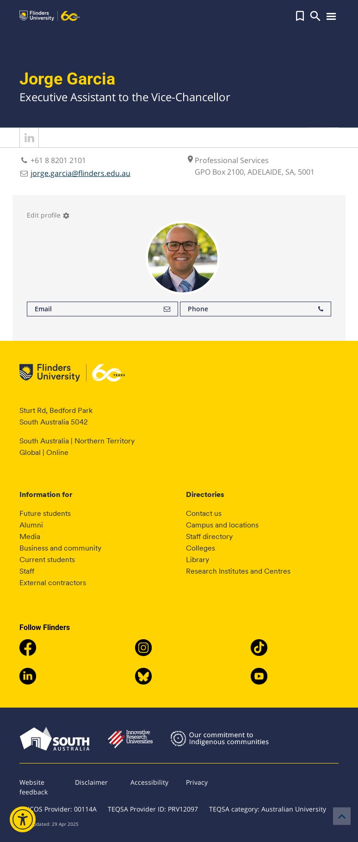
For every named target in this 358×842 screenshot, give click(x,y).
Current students (47, 559)
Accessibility (149, 782)
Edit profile (48, 215)
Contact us (204, 513)
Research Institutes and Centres (238, 571)
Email (102, 309)
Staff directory (209, 536)
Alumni (31, 525)
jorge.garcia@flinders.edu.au (80, 173)
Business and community (60, 548)
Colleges (200, 548)
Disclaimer (91, 782)
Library (197, 559)
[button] (300, 16)
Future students (45, 513)
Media (29, 536)
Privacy (197, 782)
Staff (26, 571)
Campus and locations (222, 525)
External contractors (52, 582)
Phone (255, 309)
